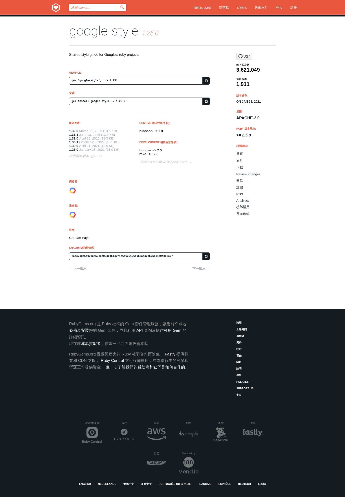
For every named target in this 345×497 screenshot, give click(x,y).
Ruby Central (112, 360)
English (85, 484)
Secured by (190, 453)
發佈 (73, 330)
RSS (239, 194)
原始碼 (240, 335)
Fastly (170, 354)
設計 (128, 422)
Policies (242, 381)
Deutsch (244, 484)
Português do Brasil (175, 484)
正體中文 (146, 484)
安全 (239, 395)
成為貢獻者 (91, 343)
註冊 (293, 7)
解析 (192, 422)
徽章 (239, 180)
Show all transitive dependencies (163, 162)
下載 (239, 167)
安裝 (85, 330)
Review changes (248, 174)
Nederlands (107, 484)
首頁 (239, 154)
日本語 (262, 484)
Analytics (243, 200)
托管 (159, 422)
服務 (256, 422)
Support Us (244, 388)
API (238, 375)
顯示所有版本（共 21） (86, 156)
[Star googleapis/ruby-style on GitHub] (244, 56)
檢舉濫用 (243, 207)
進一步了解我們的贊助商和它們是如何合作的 (145, 367)
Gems (242, 7)
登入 (279, 7)
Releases (202, 7)
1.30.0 (73, 146)
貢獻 (239, 355)
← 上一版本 (77, 268)
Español (224, 484)
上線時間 (241, 329)
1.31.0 (73, 138)
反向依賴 (243, 214)
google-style (103, 31)
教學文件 (261, 7)
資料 (239, 342)
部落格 (224, 7)
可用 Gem (172, 330)
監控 (224, 422)
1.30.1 (73, 142)
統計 (239, 349)
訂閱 (239, 187)
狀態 (239, 322)
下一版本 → (201, 268)
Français (204, 484)
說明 (239, 368)
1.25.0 (73, 149)
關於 (239, 362)
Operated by (93, 424)
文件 (239, 160)
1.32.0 (73, 131)
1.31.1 (73, 134)
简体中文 (128, 484)
